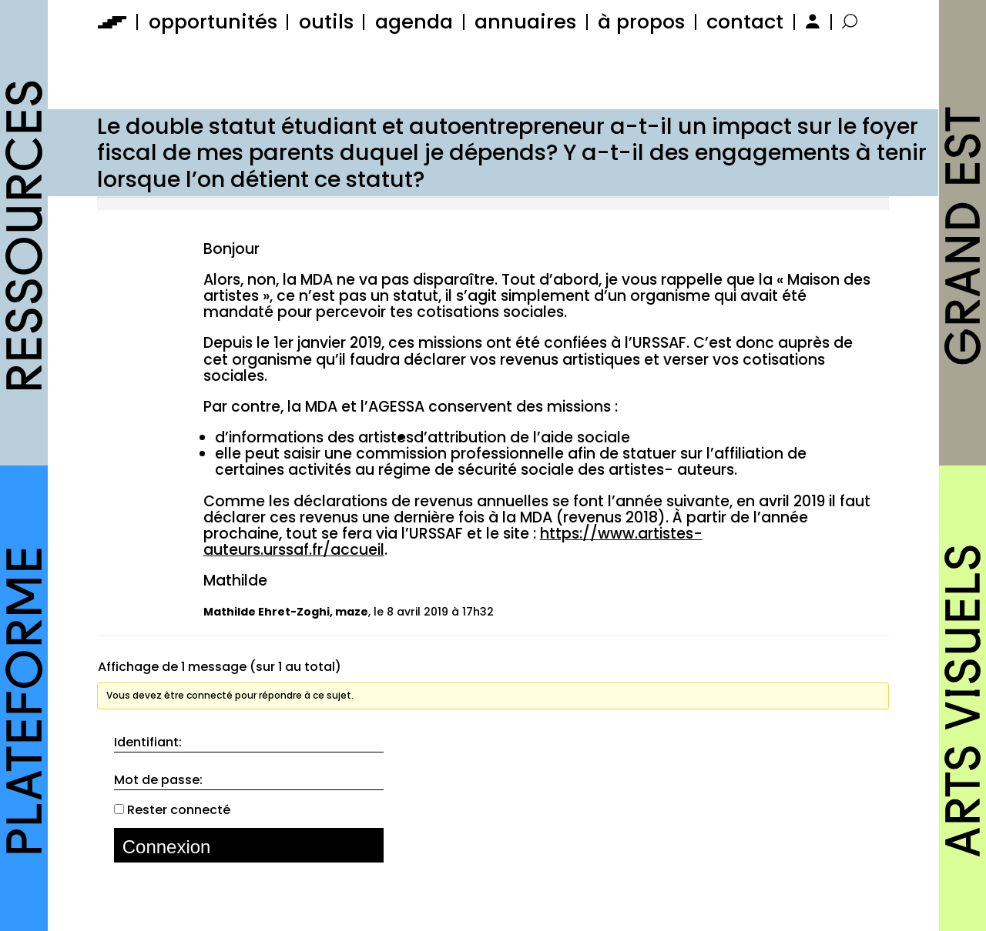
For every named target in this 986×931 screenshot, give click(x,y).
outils (326, 21)
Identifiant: (148, 742)
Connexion (166, 846)
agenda (414, 21)
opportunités (213, 21)
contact (744, 21)
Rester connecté (178, 810)
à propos (641, 21)
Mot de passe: (158, 780)
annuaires (525, 21)
